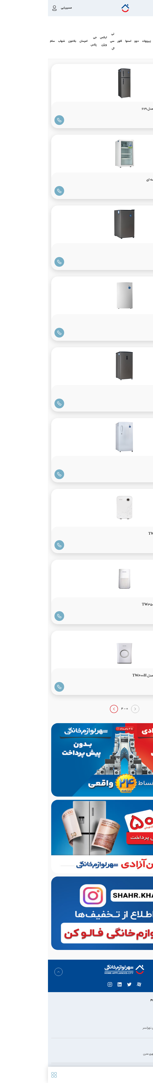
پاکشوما (120, 41)
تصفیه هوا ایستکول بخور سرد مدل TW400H (115, 676)
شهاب (13, 41)
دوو (88, 41)
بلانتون (24, 41)
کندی (109, 41)
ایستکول (144, 41)
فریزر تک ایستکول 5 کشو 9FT (126, 392)
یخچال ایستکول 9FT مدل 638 (126, 463)
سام (4, 41)
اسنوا (80, 41)
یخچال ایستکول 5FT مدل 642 (126, 251)
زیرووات (98, 41)
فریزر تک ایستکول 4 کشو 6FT (126, 322)
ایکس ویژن (55, 41)
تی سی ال (64, 41)
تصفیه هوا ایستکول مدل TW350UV (120, 605)
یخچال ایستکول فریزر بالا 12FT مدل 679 (120, 109)
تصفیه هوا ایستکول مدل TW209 (123, 534)
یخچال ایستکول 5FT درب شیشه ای (122, 180)
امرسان (35, 41)
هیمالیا (132, 41)
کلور (72, 41)
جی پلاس (46, 41)
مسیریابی (18, 8)
